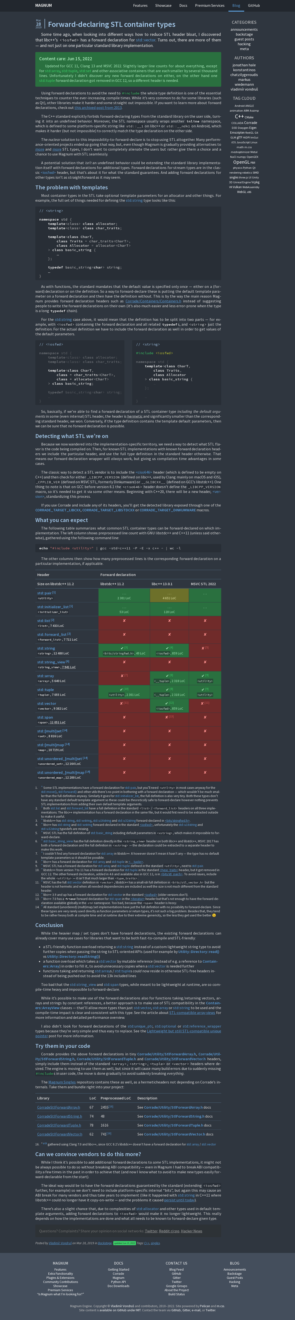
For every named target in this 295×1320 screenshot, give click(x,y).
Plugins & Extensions (60, 1278)
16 (110, 1106)
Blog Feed (176, 1269)
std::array (45, 675)
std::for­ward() (67, 792)
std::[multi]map (50, 744)
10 (126, 689)
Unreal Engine (242, 182)
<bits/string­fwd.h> (177, 821)
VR (230, 187)
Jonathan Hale (244, 64)
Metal (253, 152)
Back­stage (244, 34)
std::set (85, 70)
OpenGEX (252, 157)
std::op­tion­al (165, 1026)
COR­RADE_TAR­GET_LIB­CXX (58, 509)
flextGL (249, 132)
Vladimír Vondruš (60, 1243)
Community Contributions (60, 1282)
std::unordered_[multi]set (59, 758)
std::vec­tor (145, 40)
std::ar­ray (52, 70)
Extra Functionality (60, 1274)
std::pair (44, 593)
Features (140, 5)
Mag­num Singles (62, 1082)
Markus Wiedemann (244, 82)
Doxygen (243, 128)
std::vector (46, 703)
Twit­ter (151, 1230)
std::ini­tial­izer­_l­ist (127, 796)
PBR (252, 162)
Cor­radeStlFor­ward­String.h (59, 1116)
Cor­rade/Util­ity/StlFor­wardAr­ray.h (166, 1053)
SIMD (256, 172)
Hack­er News (191, 1230)
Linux (253, 142)
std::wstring (83, 821)
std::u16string (102, 821)
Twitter (177, 1282)
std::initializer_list (53, 606)
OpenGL (241, 162)
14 (64, 730)
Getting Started (118, 1269)
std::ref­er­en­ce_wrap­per (202, 1026)
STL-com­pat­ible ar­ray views (192, 1012)
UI (250, 177)
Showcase (163, 5)
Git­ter (186, 1310)
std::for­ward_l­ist (77, 808)
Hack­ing (244, 43)
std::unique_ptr (140, 1026)
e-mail (196, 1310)
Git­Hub (176, 1310)
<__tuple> (136, 862)
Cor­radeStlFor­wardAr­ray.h (58, 1107)
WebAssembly (250, 187)
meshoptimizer (240, 152)
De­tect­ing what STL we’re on (71, 436)
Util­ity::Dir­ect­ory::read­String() (73, 956)
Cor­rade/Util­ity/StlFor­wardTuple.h (106, 1058)
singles (155, 1243)
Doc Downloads (118, 1286)
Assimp (254, 110)
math (240, 147)
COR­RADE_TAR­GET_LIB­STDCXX (108, 509)
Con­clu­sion (49, 925)
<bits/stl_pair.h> (172, 874)
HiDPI (246, 137)
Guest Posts (244, 39)
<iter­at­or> (138, 899)
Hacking (234, 1282)
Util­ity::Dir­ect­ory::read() (198, 951)
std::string (134, 200)
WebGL (241, 192)
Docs (183, 5)
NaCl (233, 157)
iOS (233, 142)
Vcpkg (255, 182)
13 (171, 716)
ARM (246, 110)
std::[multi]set (49, 731)
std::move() (49, 792)
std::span (45, 717)
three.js (243, 177)
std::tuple (69, 70)
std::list (43, 620)
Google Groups (176, 1286)
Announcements (235, 1269)
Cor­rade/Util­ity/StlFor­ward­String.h (174, 1116)
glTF (239, 137)
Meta (244, 48)
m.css (248, 147)
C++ (146, 1243)
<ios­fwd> (48, 172)
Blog (236, 5)
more (39, 149)
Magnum (43, 5)
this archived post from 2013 (98, 107)
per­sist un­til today (179, 1199)
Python (247, 167)
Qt (254, 167)
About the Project (177, 1290)
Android (240, 105)
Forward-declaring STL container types (111, 24)
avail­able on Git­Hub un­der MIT (120, 1310)
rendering (235, 172)
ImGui (254, 137)
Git (256, 132)
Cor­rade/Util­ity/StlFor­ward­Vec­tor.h (175, 1058)
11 (126, 702)
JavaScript (243, 142)
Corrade (250, 122)
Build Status (176, 1294)
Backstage (105, 1243)
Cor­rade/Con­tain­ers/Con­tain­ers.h (153, 301)
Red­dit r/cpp (169, 1230)
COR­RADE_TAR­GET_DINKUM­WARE (168, 509)
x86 (249, 192)
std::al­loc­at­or (147, 1208)
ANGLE (249, 105)
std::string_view (51, 662)
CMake (249, 117)
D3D (234, 128)
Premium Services (210, 5)
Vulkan (237, 187)
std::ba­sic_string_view (58, 841)
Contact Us (176, 1263)
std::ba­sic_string (101, 833)
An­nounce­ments (244, 29)
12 (171, 702)
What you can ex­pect (61, 520)
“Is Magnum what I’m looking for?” (60, 1294)
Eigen (253, 128)
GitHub (254, 5)
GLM (233, 137)
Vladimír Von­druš (122, 1306)
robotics (247, 172)
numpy (241, 157)
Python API (118, 1282)
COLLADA (237, 123)
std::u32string (127, 821)
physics (237, 167)
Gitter (177, 1278)
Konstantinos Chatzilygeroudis (244, 72)
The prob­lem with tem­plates (71, 187)
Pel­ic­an (205, 1306)
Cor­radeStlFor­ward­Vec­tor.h (59, 1134)
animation (236, 110)
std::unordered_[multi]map (60, 772)
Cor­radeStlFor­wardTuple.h (59, 1125)
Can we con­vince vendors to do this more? (88, 1154)
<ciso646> (144, 472)
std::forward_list (52, 634)
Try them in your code (62, 1046)
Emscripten (237, 132)
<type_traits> (169, 870)
